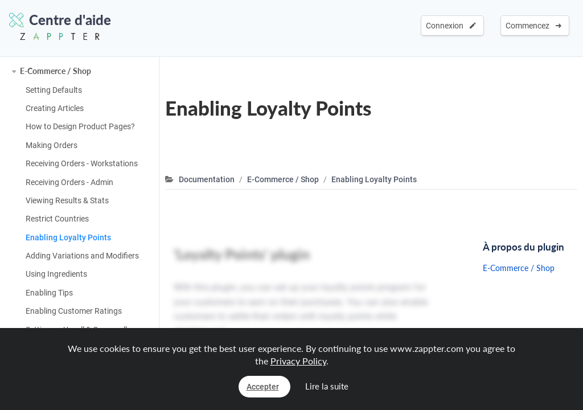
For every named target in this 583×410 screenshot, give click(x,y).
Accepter (263, 386)
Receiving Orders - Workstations (82, 163)
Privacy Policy (298, 360)
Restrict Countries (57, 218)
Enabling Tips (49, 292)
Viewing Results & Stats (67, 200)
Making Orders (51, 145)
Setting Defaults (54, 90)
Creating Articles (55, 108)
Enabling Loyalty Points (68, 237)
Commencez (533, 25)
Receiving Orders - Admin (69, 182)
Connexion (451, 25)
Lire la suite (326, 386)
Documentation (207, 179)
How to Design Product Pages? (80, 126)
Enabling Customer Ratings (74, 310)
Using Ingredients (56, 273)
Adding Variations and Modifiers (82, 255)
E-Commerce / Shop (55, 71)
